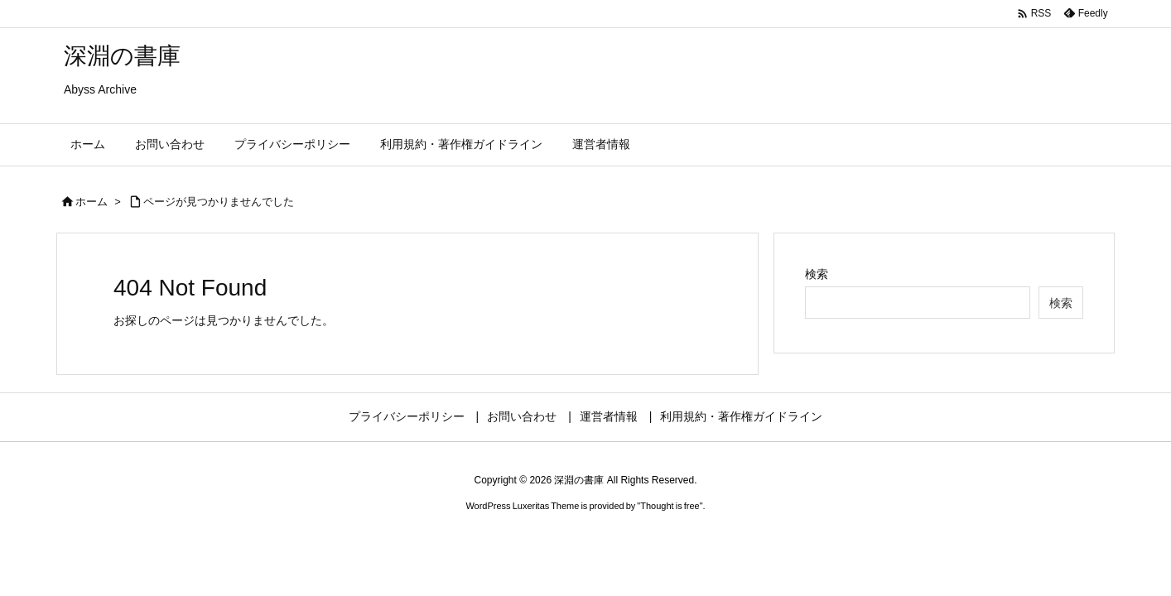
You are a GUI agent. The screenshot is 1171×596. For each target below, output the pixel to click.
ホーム (91, 201)
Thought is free (669, 506)
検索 (816, 274)
